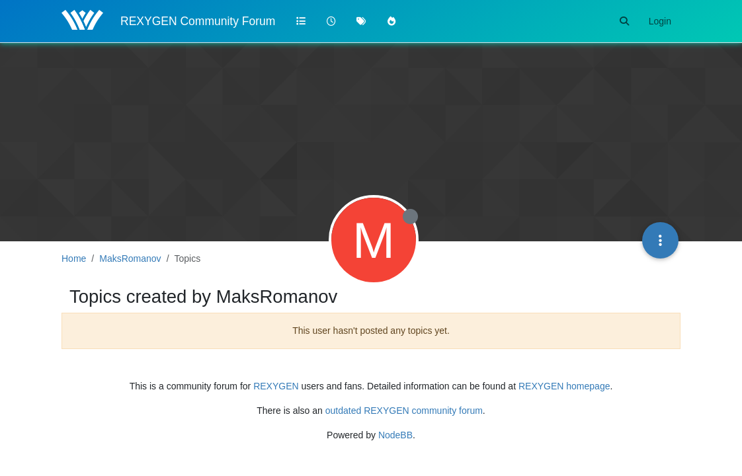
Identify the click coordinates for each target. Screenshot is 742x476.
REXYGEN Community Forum (197, 21)
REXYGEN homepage (564, 386)
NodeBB (395, 435)
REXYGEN (275, 386)
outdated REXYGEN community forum (404, 410)
